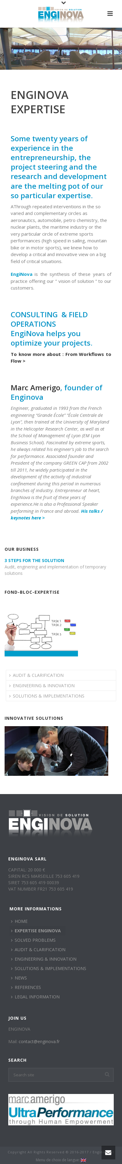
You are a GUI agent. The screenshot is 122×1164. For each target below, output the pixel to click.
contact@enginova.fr (39, 1041)
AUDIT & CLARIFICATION (36, 675)
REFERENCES (26, 987)
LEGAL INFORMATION (35, 997)
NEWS (19, 978)
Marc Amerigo (35, 387)
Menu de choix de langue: (61, 1160)
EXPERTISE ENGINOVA (36, 931)
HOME (19, 921)
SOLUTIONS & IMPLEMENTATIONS (46, 696)
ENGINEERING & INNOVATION (42, 685)
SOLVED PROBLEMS (33, 940)
